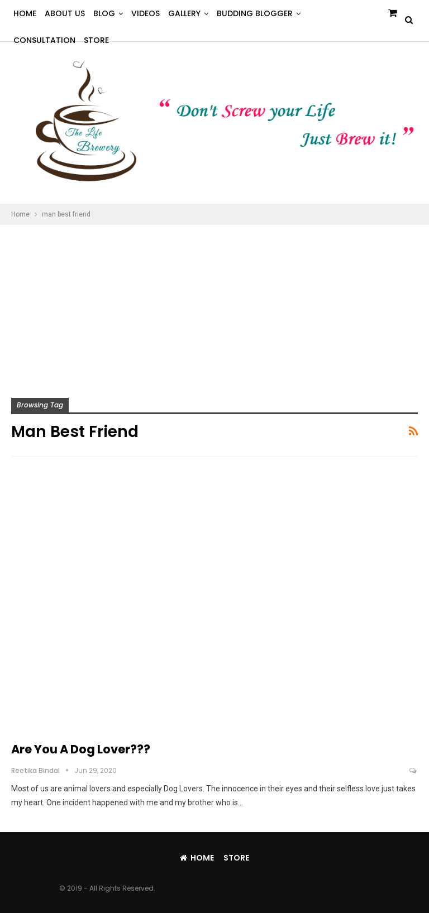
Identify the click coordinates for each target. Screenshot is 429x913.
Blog (104, 13)
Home (24, 13)
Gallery (184, 13)
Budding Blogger (255, 13)
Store (236, 857)
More (320, 13)
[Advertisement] (214, 308)
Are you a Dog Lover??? (80, 749)
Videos (145, 13)
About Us (65, 13)
